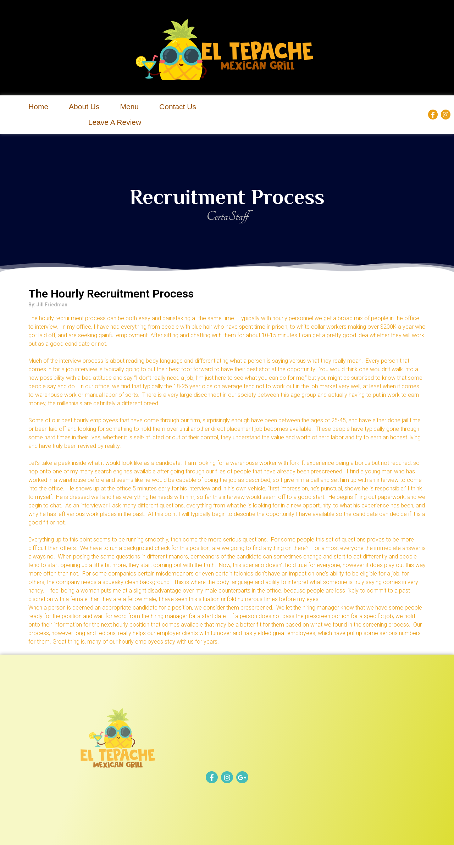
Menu (129, 106)
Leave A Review (114, 122)
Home (38, 106)
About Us (84, 106)
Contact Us (177, 106)
